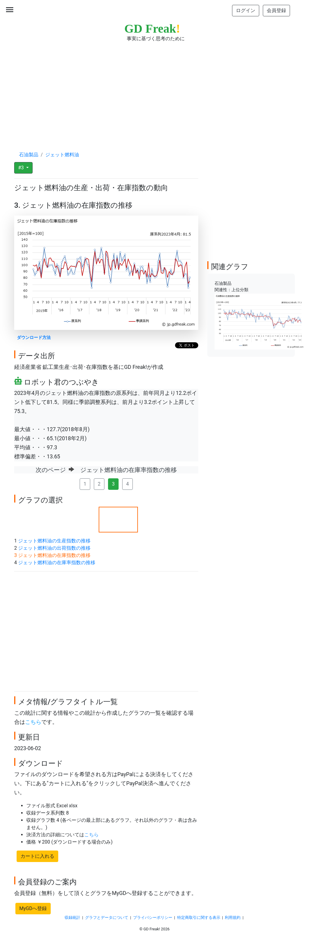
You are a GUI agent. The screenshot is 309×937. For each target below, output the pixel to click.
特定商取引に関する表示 (198, 917)
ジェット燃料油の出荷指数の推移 (54, 548)
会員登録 (276, 10)
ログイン (245, 10)
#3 (21, 168)
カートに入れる (37, 856)
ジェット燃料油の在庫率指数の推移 (56, 562)
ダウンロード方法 (34, 337)
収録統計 (72, 917)
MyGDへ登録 (33, 908)
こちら (33, 722)
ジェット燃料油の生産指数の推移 (54, 541)
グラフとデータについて (106, 917)
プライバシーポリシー (152, 917)
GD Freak (152, 28)
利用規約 (233, 917)
